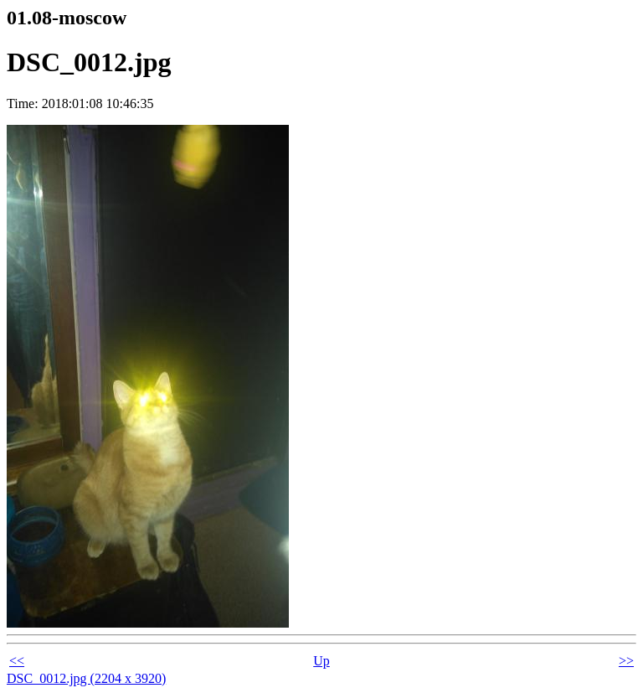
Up (321, 661)
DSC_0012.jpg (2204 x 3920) (86, 678)
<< (16, 661)
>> (626, 661)
